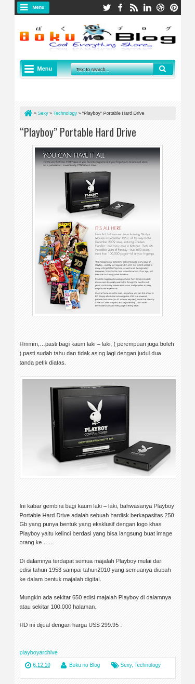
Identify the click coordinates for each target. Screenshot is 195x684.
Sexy (126, 665)
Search (163, 69)
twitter (106, 7)
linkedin (147, 7)
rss (133, 7)
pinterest (174, 7)
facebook (120, 7)
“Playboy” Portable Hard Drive (78, 132)
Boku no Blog (84, 665)
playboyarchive (39, 652)
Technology (147, 665)
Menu (39, 7)
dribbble (160, 7)
